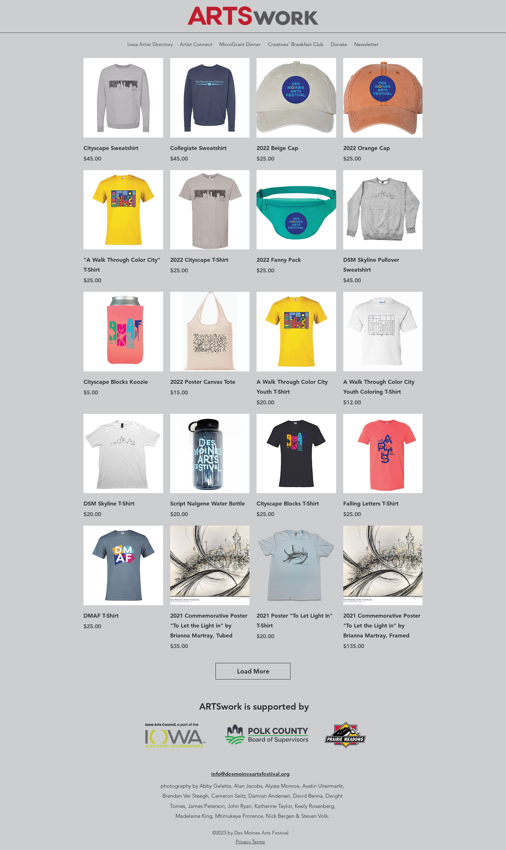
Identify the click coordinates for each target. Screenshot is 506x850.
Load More (253, 671)
